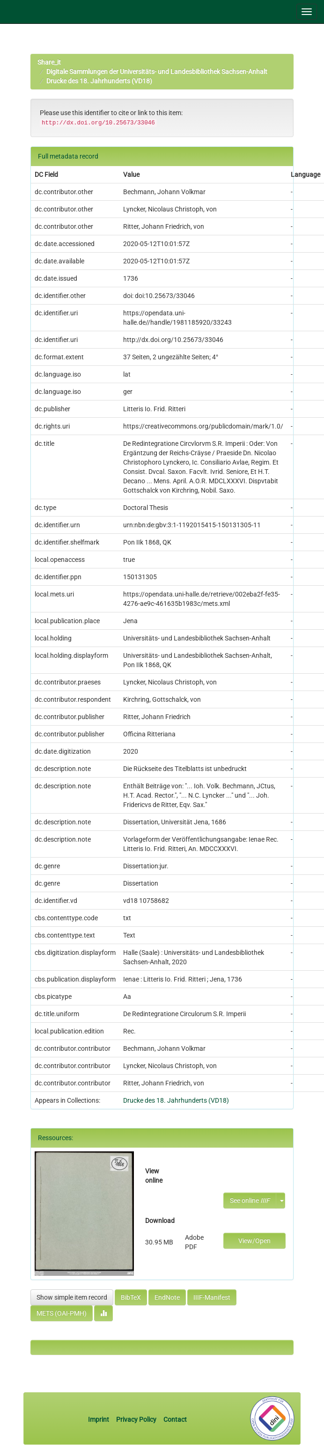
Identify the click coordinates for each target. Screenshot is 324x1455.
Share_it (49, 62)
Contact (175, 1419)
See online (250, 1200)
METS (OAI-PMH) (62, 1313)
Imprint (99, 1419)
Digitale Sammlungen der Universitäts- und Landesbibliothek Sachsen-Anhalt (156, 71)
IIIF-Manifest (211, 1297)
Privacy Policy (136, 1419)
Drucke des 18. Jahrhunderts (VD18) (99, 81)
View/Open (254, 1240)
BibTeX (131, 1297)
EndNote (167, 1297)
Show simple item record (72, 1297)
